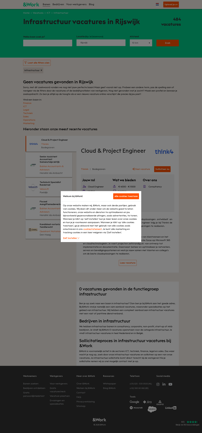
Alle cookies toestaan (126, 196)
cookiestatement (92, 229)
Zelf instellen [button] (71, 238)
